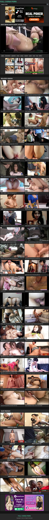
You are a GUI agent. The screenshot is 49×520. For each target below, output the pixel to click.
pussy (22, 55)
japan (30, 55)
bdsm (40, 55)
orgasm (26, 55)
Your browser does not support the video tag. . (24, 40)
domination (7, 55)
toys (34, 55)
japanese (13, 55)
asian (3, 55)
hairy (18, 55)
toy (37, 55)
